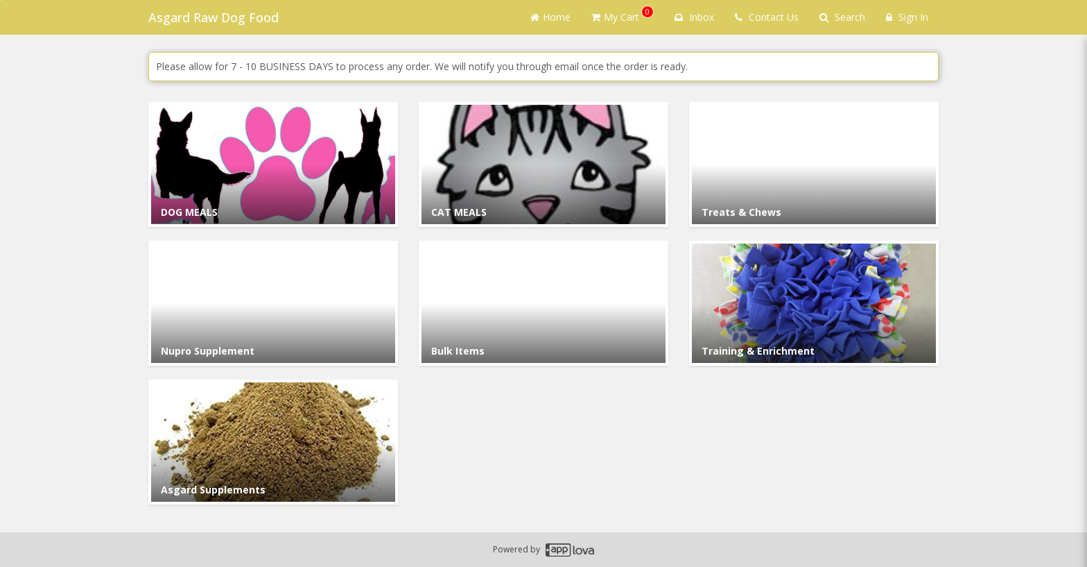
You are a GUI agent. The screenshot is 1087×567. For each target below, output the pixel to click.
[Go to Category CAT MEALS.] (543, 164)
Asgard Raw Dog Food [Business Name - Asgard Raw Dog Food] (213, 17)
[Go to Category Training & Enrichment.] (814, 303)
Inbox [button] (694, 17)
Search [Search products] (842, 17)
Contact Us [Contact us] (767, 17)
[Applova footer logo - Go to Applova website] (570, 550)
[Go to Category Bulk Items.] (543, 303)
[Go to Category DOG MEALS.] (273, 164)
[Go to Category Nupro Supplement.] (273, 303)
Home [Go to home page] (550, 17)
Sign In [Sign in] (907, 17)
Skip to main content (0, 0)
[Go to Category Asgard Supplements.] (273, 442)
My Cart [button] (622, 15)
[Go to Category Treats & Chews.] (814, 164)
